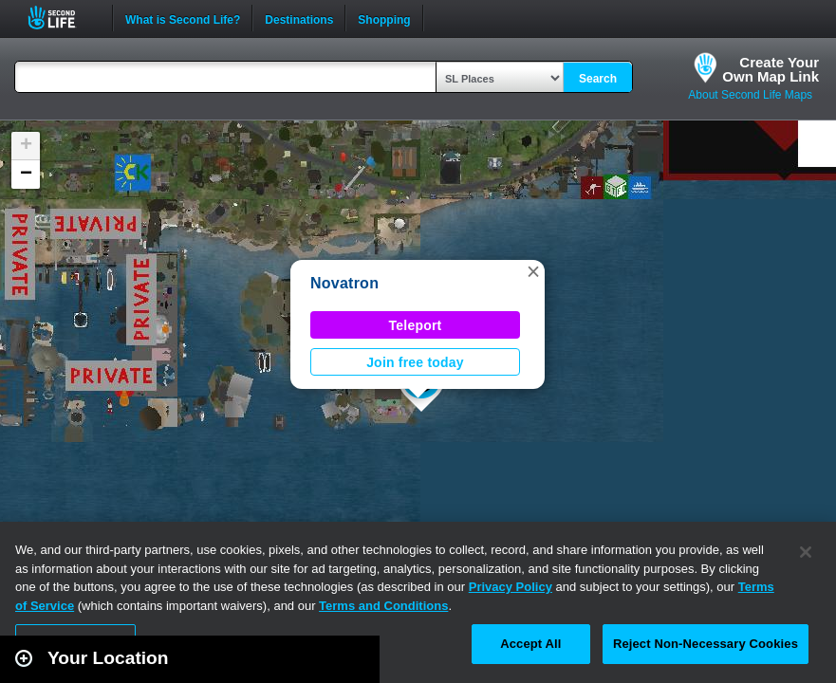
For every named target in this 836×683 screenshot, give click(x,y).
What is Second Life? (182, 18)
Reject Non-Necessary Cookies (705, 644)
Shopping (384, 18)
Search (598, 78)
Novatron (344, 283)
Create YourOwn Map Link (770, 69)
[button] (533, 271)
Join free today (415, 362)
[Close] (806, 552)
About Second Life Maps (750, 95)
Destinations (299, 18)
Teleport (415, 325)
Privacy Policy (510, 587)
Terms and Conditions (383, 606)
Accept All (530, 644)
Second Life (62, 17)
